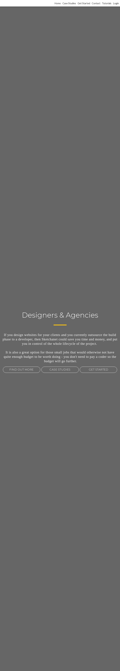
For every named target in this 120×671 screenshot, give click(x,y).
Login (116, 3)
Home (58, 3)
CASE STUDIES (60, 369)
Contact (96, 3)
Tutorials (106, 3)
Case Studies (69, 3)
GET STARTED (98, 369)
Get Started (84, 3)
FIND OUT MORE (21, 369)
